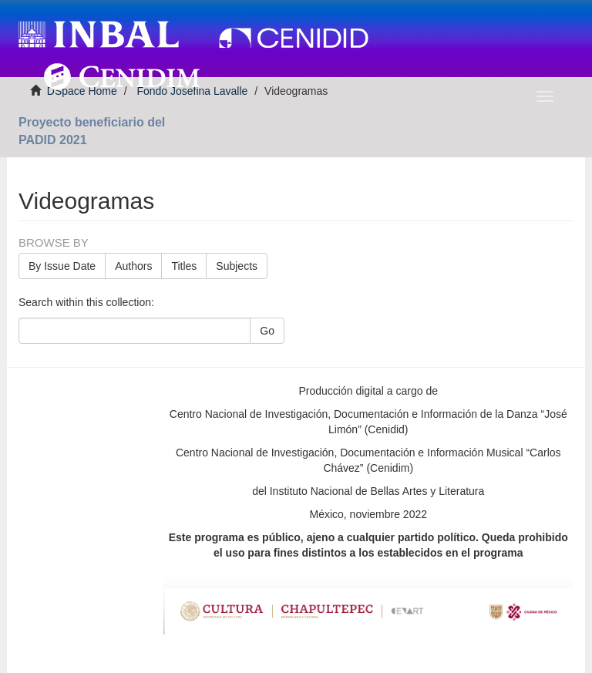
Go (267, 331)
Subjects (236, 266)
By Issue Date (62, 266)
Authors (133, 266)
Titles (184, 266)
